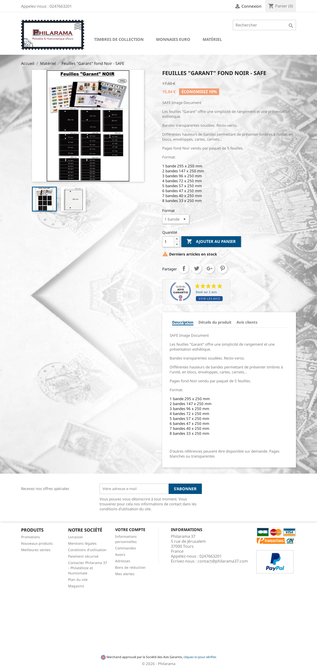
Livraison (75, 537)
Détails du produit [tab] (215, 322)
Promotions (30, 537)
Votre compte (130, 529)
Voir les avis (209, 298)
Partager (184, 268)
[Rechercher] (264, 25)
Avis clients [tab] (247, 322)
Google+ (209, 268)
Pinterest (222, 268)
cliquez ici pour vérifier (200, 657)
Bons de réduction (130, 567)
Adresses (122, 561)
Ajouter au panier (211, 241)
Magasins (76, 586)
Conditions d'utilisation (87, 549)
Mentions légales (82, 543)
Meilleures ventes (36, 549)
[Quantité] (168, 241)
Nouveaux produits (37, 543)
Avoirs (120, 554)
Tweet (197, 268)
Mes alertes (124, 573)
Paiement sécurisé (83, 556)
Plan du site (78, 579)
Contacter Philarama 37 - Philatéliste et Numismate (87, 567)
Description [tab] (182, 322)
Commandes (125, 548)
